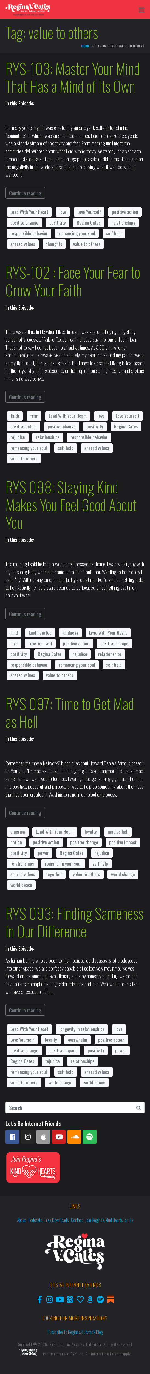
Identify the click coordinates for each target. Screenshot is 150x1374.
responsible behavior (29, 233)
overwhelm (77, 1039)
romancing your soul (77, 233)
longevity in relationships (81, 1029)
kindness (70, 632)
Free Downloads (56, 1220)
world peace (21, 884)
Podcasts (35, 1220)
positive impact (123, 842)
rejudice (17, 437)
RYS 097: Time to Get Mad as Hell (69, 712)
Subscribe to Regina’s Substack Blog (75, 1332)
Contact (77, 1220)
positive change (24, 222)
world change (123, 874)
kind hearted (40, 632)
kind (14, 632)
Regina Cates (89, 222)
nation (16, 842)
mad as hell (118, 831)
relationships (123, 222)
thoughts (54, 244)
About (21, 1220)
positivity (57, 222)
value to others (86, 244)
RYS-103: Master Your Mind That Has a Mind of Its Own (72, 77)
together (54, 874)
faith (14, 415)
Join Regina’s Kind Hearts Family (109, 1220)
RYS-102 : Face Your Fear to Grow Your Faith (72, 281)
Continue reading (25, 193)
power (43, 852)
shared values (22, 244)
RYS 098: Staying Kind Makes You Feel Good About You (71, 504)
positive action (125, 211)
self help (114, 233)
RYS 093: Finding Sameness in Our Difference (74, 922)
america (17, 831)
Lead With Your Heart (29, 211)
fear (34, 415)
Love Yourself (89, 211)
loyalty (91, 831)
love (62, 211)
